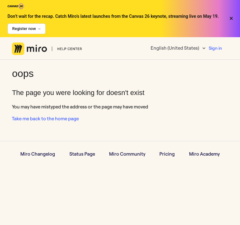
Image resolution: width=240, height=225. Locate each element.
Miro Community (127, 154)
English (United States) (175, 48)
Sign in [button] (215, 48)
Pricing (167, 154)
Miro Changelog (37, 154)
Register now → (26, 28)
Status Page (82, 154)
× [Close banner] (231, 18)
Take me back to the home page (45, 119)
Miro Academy (204, 154)
